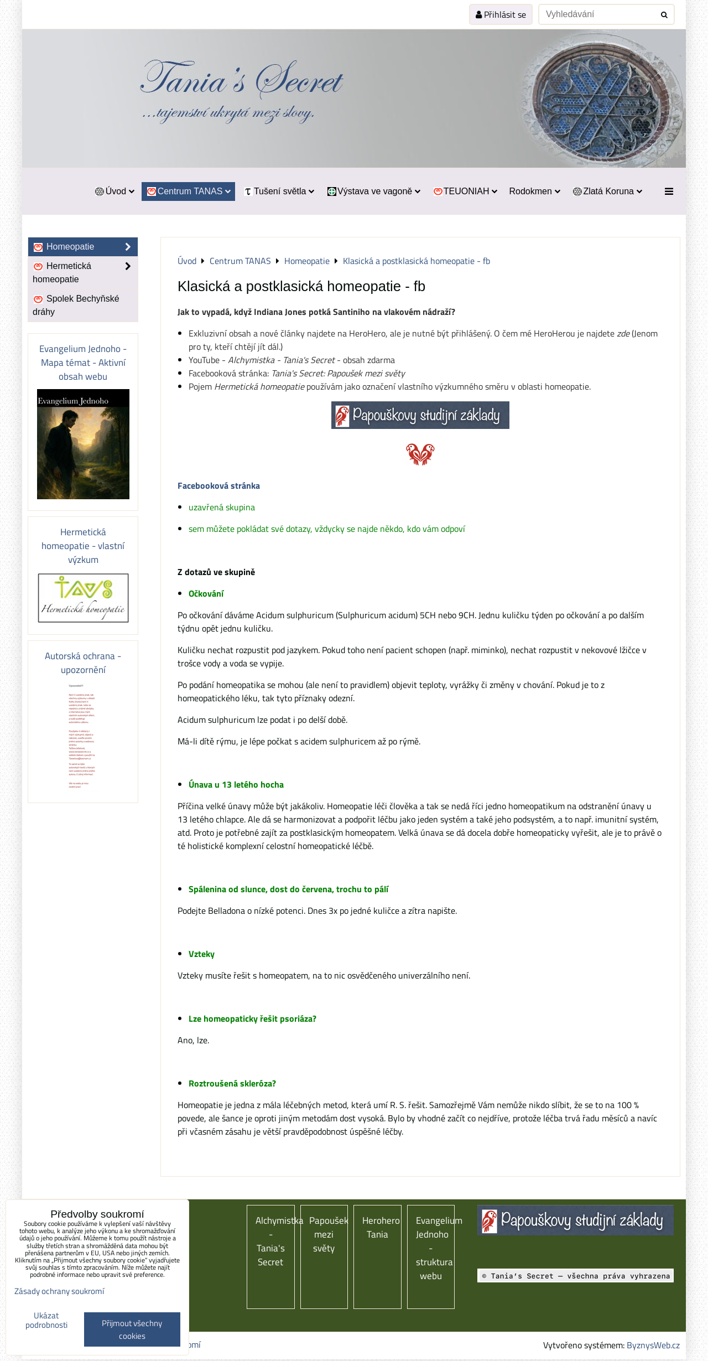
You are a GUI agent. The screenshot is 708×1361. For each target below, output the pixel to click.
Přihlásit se (501, 14)
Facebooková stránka (219, 485)
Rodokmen (534, 191)
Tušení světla (278, 191)
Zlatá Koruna (607, 191)
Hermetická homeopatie (85, 273)
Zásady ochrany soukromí (59, 1291)
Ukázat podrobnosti (46, 1320)
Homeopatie (85, 246)
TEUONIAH (464, 191)
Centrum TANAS (188, 191)
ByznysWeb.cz (653, 1345)
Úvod (114, 191)
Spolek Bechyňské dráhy (76, 305)
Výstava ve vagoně (373, 191)
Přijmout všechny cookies (132, 1329)
